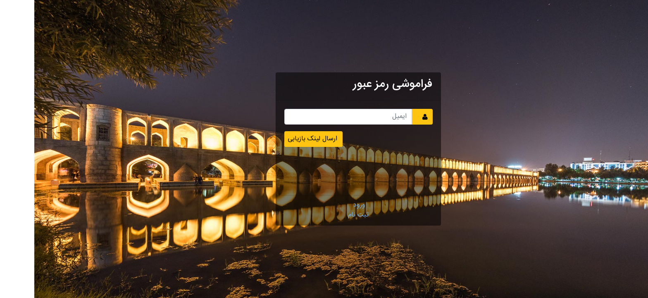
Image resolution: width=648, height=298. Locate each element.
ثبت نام (324, 215)
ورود (325, 205)
